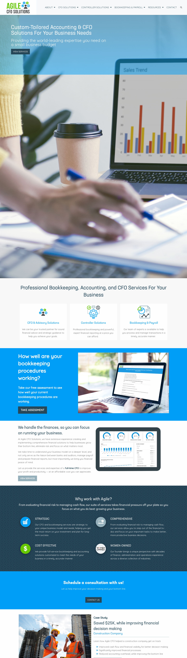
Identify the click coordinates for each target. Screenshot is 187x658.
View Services (20, 51)
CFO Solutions (67, 7)
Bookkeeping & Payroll (129, 7)
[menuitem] (49, 7)
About (49, 7)
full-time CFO (72, 468)
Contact (171, 7)
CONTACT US (93, 600)
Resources (154, 7)
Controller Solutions (95, 7)
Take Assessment (32, 410)
